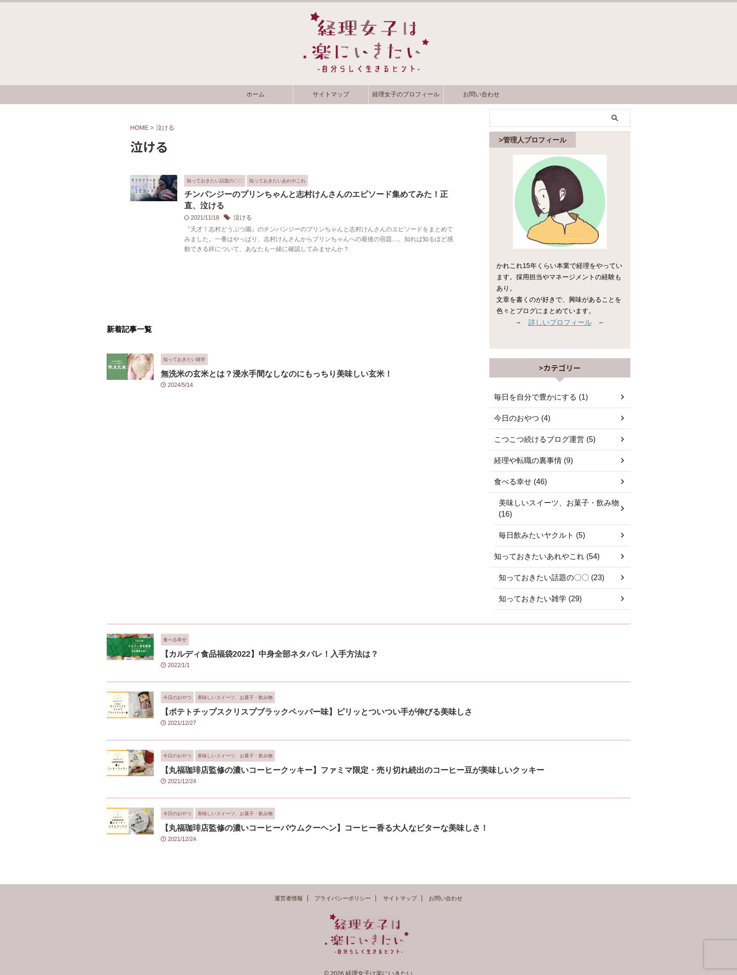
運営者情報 (288, 888)
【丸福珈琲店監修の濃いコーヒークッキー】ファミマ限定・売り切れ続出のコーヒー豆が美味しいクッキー (330, 759)
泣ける (289, 219)
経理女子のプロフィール (405, 94)
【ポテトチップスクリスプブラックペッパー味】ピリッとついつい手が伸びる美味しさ (298, 700)
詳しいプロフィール (559, 322)
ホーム (255, 94)
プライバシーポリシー (342, 888)
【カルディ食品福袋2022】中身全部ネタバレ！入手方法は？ (257, 642)
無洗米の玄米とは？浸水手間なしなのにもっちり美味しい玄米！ (263, 385)
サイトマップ (331, 94)
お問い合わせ (481, 94)
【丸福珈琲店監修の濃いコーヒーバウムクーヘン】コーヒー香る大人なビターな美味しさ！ (305, 816)
